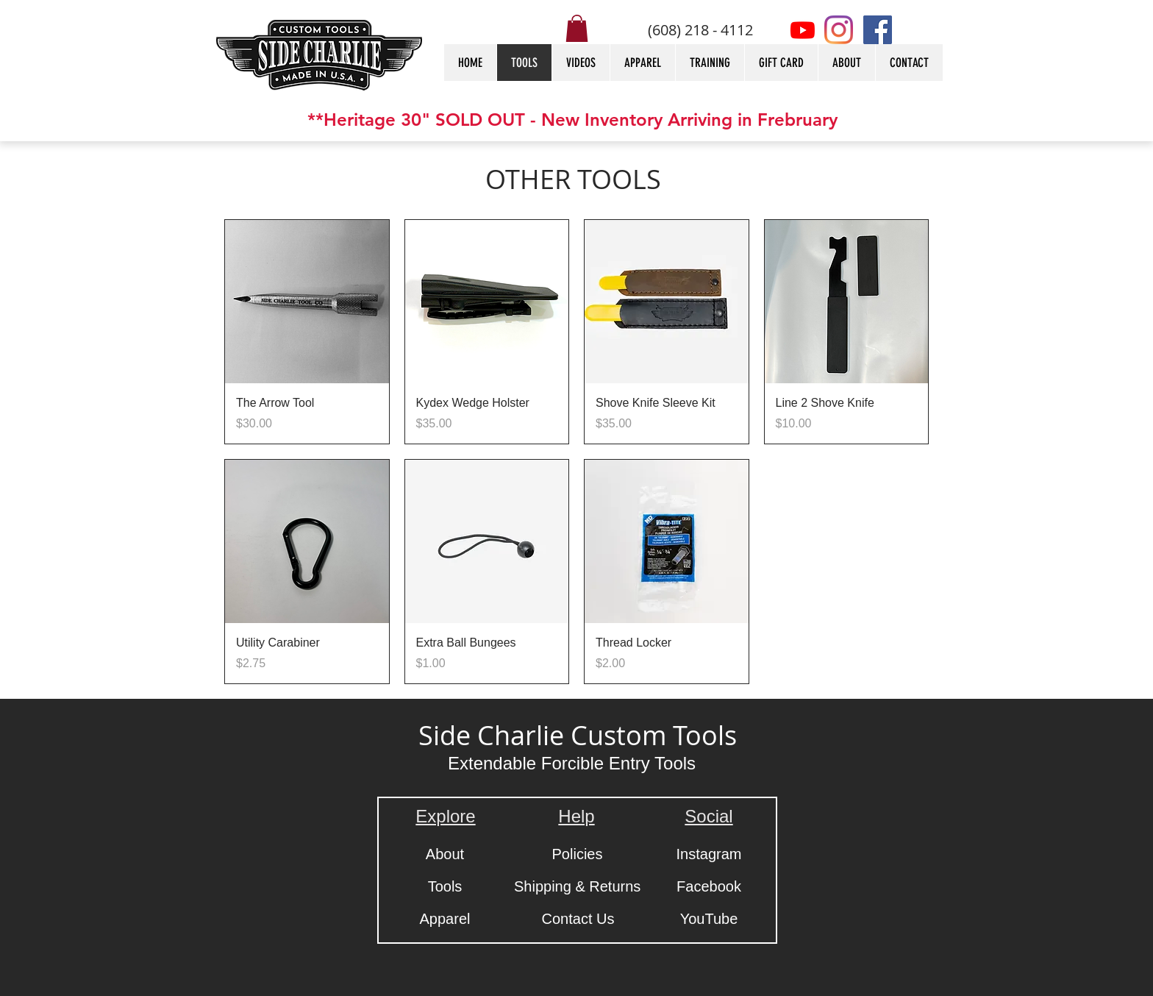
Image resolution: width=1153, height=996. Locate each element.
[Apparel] (445, 918)
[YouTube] (709, 918)
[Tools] (445, 886)
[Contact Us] (578, 918)
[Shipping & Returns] (577, 886)
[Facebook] (877, 29)
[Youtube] (802, 29)
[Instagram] (838, 29)
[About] (445, 854)
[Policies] (577, 854)
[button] (576, 28)
